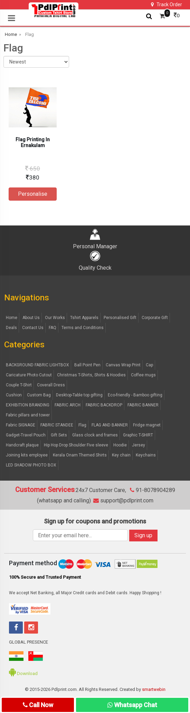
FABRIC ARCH (67, 405)
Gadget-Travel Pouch (26, 435)
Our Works (55, 317)
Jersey (138, 445)
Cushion (14, 395)
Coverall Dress (51, 385)
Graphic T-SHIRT (138, 435)
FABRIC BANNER (143, 405)
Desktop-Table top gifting (79, 395)
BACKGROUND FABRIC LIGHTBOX (37, 365)
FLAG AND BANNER (110, 425)
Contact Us (33, 327)
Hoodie (120, 445)
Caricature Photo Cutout (29, 375)
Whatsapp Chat (132, 705)
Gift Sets (59, 435)
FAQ (52, 327)
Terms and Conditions (82, 327)
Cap (149, 365)
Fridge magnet (147, 425)
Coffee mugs (143, 375)
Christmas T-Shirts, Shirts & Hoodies (91, 375)
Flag (82, 425)
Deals (11, 327)
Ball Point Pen (87, 365)
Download (23, 673)
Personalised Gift (120, 317)
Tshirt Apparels (84, 317)
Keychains (146, 455)
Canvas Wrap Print (123, 365)
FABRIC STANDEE (56, 425)
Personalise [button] (32, 194)
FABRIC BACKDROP (104, 405)
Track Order (166, 4)
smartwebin (153, 689)
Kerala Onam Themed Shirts (80, 455)
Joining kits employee (27, 455)
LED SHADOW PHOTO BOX (31, 465)
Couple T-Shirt (19, 385)
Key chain (121, 455)
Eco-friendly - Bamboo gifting (135, 395)
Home (11, 317)
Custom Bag (39, 395)
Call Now (38, 705)
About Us (31, 317)
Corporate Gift (155, 317)
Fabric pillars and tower (28, 415)
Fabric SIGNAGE (20, 425)
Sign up (143, 535)
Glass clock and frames (95, 435)
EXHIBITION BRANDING (27, 405)
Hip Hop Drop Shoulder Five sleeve (76, 445)
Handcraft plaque (22, 445)
